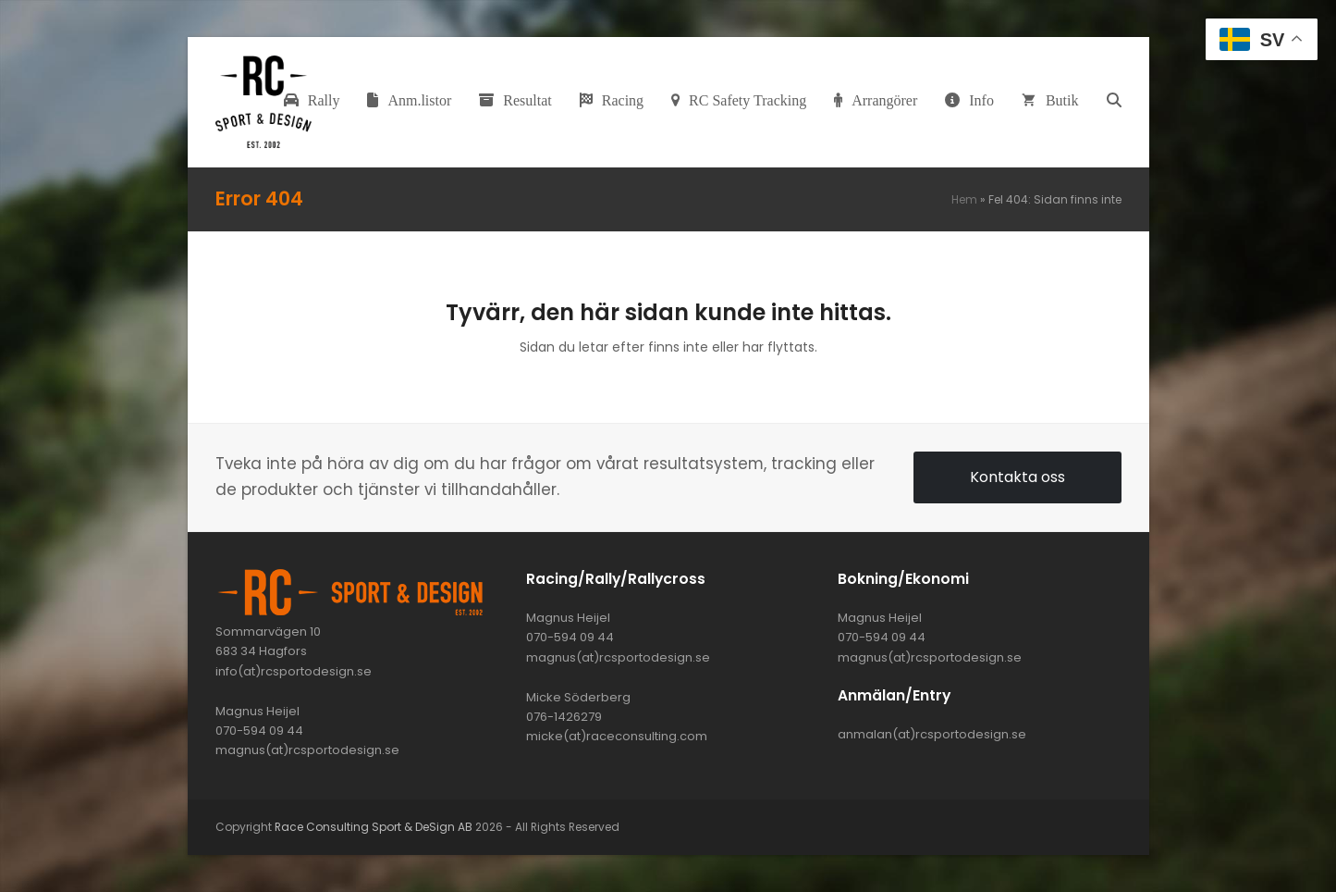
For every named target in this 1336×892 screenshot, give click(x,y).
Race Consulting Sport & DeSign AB (373, 827)
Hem (964, 199)
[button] (1114, 102)
